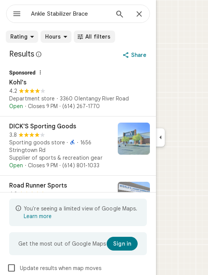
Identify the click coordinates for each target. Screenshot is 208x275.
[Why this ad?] (40, 73)
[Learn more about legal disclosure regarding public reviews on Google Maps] (39, 54)
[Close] (139, 14)
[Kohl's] (78, 90)
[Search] (119, 15)
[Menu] (17, 14)
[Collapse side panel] (160, 137)
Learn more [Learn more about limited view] (38, 216)
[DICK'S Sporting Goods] (78, 145)
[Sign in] (122, 244)
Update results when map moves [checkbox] (54, 268)
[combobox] (70, 13)
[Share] (135, 55)
